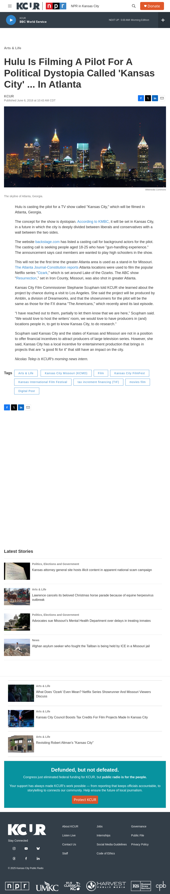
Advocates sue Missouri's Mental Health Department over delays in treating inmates (91, 620)
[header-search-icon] (134, 6)
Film (101, 373)
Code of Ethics (106, 853)
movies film (138, 382)
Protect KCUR (85, 799)
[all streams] (164, 20)
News (35, 640)
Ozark (42, 273)
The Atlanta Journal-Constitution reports (46, 267)
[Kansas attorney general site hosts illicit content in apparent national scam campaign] (17, 571)
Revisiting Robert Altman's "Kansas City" (65, 742)
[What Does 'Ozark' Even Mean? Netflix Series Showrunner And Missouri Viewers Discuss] (21, 693)
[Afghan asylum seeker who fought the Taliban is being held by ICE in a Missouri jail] (17, 647)
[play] (11, 20)
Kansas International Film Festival (42, 382)
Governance (138, 826)
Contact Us (69, 844)
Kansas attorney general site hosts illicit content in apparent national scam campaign (92, 570)
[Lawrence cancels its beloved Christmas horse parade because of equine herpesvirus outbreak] (17, 596)
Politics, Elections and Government (55, 564)
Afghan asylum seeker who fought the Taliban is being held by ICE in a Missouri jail (91, 646)
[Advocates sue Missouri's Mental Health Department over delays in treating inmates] (17, 622)
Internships (103, 835)
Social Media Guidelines (112, 844)
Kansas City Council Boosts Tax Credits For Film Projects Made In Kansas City (92, 717)
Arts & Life (12, 48)
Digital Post (26, 391)
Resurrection (26, 278)
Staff (65, 853)
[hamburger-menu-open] (10, 6)
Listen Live (69, 835)
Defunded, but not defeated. (85, 770)
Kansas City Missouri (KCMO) (66, 373)
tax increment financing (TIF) (98, 382)
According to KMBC (93, 222)
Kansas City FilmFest (129, 373)
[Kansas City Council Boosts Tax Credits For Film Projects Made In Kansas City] (21, 718)
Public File (137, 835)
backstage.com (47, 242)
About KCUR (70, 826)
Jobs (100, 826)
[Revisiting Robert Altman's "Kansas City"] (21, 744)
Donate (154, 6)
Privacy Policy (140, 844)
